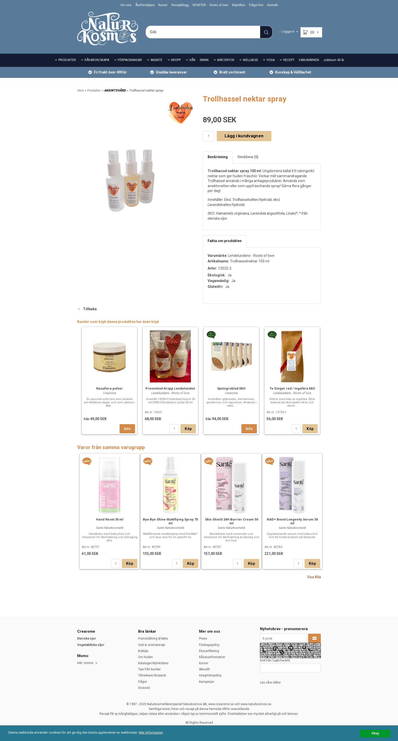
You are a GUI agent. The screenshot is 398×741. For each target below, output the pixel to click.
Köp (188, 429)
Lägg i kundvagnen (244, 135)
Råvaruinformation (212, 657)
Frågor (142, 682)
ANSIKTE (156, 60)
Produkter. (94, 90)
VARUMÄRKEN (309, 60)
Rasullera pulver (109, 388)
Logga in (287, 31)
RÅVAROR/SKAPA (97, 60)
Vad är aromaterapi (151, 645)
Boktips (143, 651)
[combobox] (87, 663)
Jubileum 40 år (333, 60)
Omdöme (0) (247, 157)
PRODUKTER (67, 60)
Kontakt (272, 5)
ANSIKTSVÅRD (115, 90)
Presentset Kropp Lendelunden (170, 388)
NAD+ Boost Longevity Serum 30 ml (292, 521)
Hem (80, 90)
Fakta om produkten (225, 241)
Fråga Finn (256, 5)
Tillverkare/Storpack (152, 675)
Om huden (145, 657)
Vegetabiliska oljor (90, 645)
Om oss (125, 5)
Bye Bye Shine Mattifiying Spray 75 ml (170, 521)
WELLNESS (250, 60)
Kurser (163, 5)
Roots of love (219, 5)
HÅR (192, 60)
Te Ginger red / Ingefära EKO (292, 388)
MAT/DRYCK (225, 60)
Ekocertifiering (209, 651)
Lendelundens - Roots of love (251, 256)
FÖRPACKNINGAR (130, 60)
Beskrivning (218, 157)
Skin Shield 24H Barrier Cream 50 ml (231, 521)
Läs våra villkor (270, 682)
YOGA (271, 60)
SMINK (204, 60)
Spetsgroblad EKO (231, 388)
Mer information (151, 732)
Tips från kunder (149, 669)
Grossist (144, 688)
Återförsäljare (145, 5)
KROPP (176, 60)
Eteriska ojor (86, 638)
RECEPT (288, 60)
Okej (375, 733)
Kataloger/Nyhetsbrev (153, 663)
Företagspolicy (209, 645)
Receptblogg (180, 5)
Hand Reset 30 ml (109, 519)
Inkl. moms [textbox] (85, 663)
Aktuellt (204, 669)
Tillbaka (87, 309)
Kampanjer (206, 682)
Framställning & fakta (153, 638)
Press (203, 638)
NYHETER (199, 5)
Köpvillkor (238, 5)
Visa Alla (314, 577)
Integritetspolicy (210, 675)
